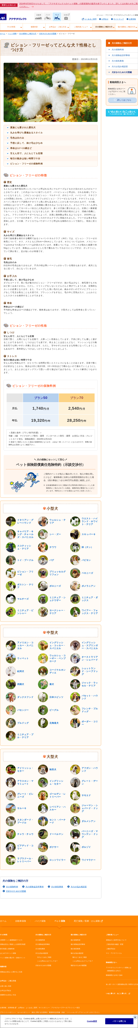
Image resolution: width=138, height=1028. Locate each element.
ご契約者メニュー (81, 27)
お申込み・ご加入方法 (57, 27)
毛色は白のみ (17, 138)
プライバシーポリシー (8, 1012)
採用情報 (11, 1007)
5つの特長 (11, 27)
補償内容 (34, 27)
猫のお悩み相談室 (77, 953)
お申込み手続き (5, 990)
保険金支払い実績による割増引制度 (12, 944)
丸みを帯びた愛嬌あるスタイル (26, 132)
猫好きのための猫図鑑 (79, 965)
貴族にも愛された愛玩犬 (23, 127)
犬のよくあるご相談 (44, 957)
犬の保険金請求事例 (34, 887)
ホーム (2, 34)
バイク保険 (47, 16)
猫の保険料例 (75, 940)
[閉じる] (135, 1017)
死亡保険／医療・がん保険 (87, 921)
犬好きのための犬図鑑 (47, 34)
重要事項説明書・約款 (57, 1012)
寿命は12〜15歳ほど (21, 148)
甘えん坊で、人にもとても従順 (26, 153)
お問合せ (104, 19)
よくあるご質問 (90, 19)
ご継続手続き (110, 949)
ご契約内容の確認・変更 (114, 944)
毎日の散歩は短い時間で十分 (25, 158)
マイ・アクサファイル (114, 953)
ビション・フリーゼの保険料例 (26, 163)
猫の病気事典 (75, 949)
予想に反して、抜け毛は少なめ (26, 143)
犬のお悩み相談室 (79, 887)
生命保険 (66, 16)
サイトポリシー (44, 1007)
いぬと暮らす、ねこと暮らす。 (117, 993)
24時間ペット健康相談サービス (11, 940)
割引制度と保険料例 (7, 949)
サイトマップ (118, 19)
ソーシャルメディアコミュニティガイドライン (83, 1012)
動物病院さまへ (111, 962)
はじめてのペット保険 (8, 953)
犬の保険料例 (12, 887)
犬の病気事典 (57, 887)
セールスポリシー (23, 1012)
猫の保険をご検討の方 (126, 27)
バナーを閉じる (119, 1021)
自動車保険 (38, 16)
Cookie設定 (92, 1021)
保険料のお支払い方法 (8, 995)
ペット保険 (57, 16)
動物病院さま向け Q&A (114, 975)
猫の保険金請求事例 (78, 944)
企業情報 (132, 19)
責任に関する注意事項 (39, 1012)
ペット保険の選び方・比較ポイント (12, 957)
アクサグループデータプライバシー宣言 (65, 1007)
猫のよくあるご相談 (79, 957)
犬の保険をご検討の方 (103, 27)
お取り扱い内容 (5, 986)
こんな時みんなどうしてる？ (47, 961)
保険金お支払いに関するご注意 (11, 972)
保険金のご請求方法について (116, 940)
